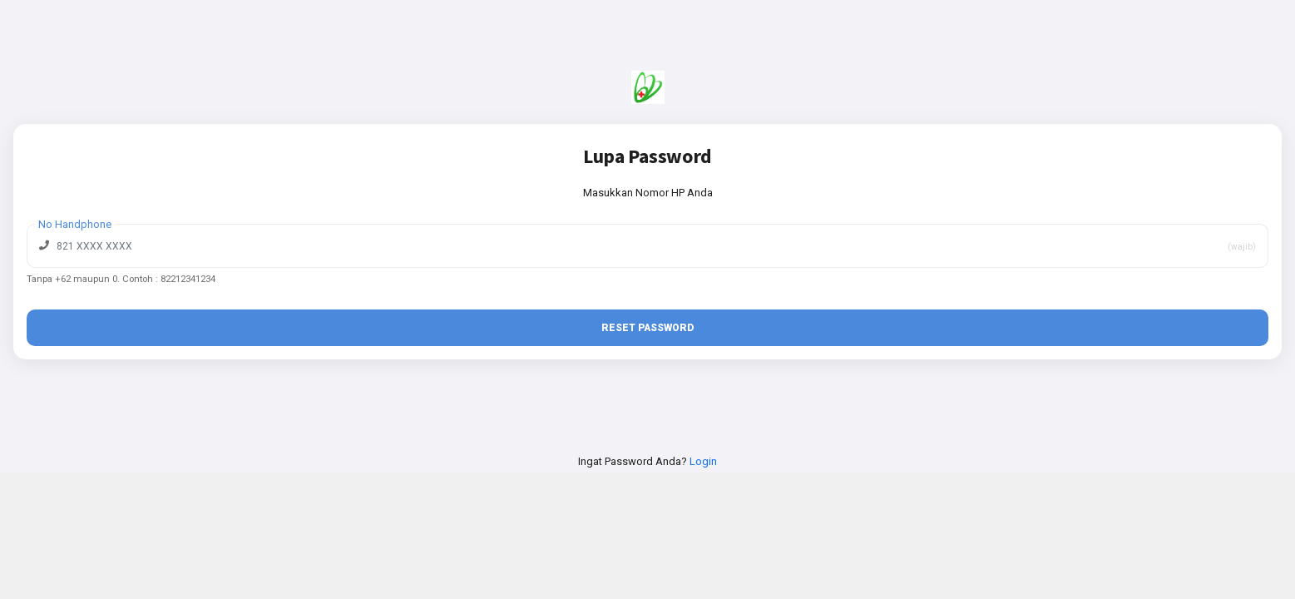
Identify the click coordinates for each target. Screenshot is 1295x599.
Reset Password (647, 328)
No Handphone (74, 224)
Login (703, 461)
